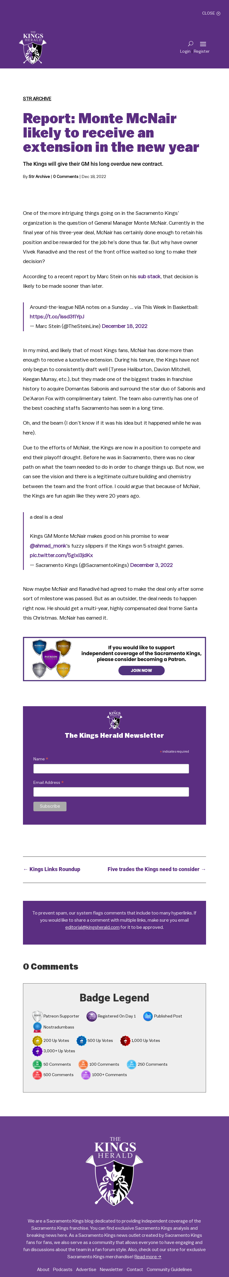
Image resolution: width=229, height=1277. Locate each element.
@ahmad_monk (48, 545)
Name (40, 760)
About (43, 1269)
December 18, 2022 (124, 326)
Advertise (86, 1269)
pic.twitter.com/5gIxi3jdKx (61, 555)
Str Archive (37, 98)
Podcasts (62, 1269)
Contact (135, 1269)
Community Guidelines (169, 1269)
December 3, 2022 (151, 565)
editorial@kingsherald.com (92, 927)
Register (202, 51)
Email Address (48, 783)
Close (208, 13)
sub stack (149, 276)
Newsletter (111, 1269)
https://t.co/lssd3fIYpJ (57, 316)
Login (185, 51)
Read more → (147, 1256)
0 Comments (65, 177)
